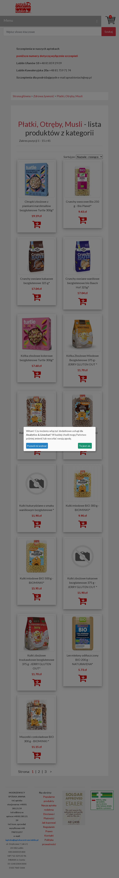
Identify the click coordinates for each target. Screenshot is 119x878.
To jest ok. (85, 445)
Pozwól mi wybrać (37, 445)
